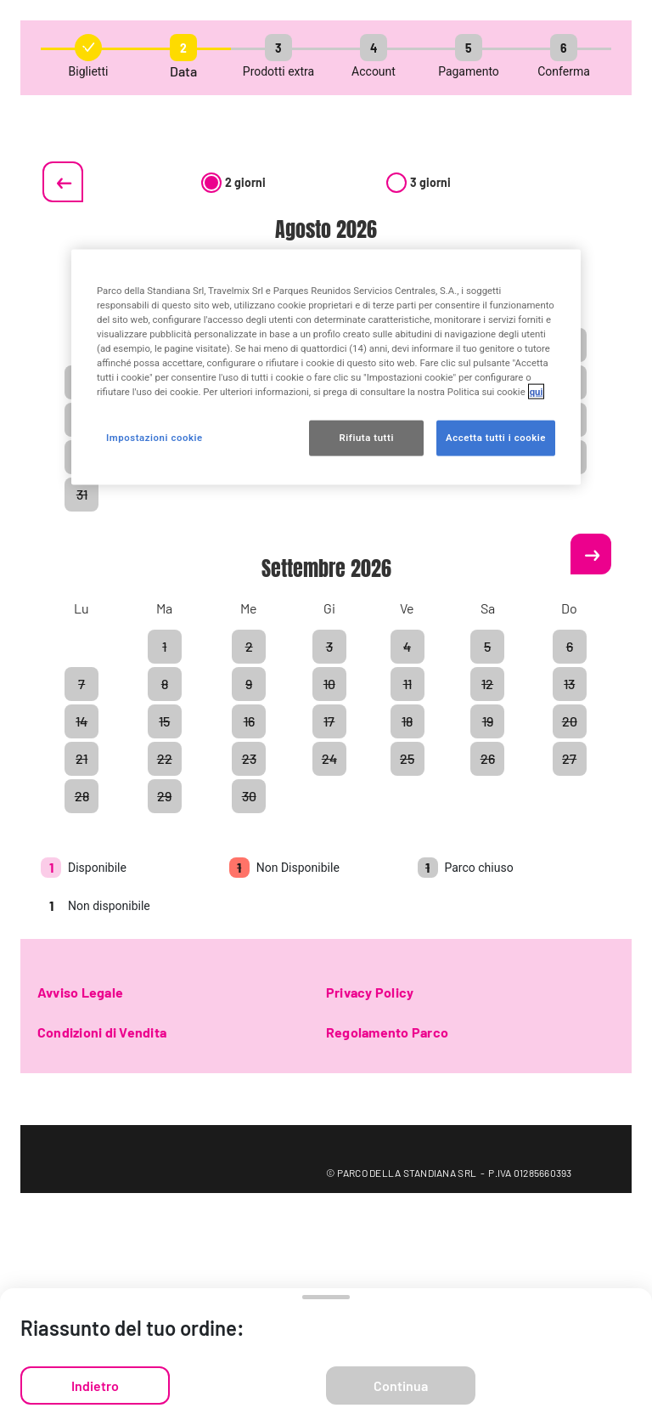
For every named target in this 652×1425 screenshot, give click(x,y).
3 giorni (418, 182)
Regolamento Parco (387, 1032)
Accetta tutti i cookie (496, 438)
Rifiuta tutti (366, 438)
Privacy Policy (369, 992)
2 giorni (233, 182)
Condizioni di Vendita (101, 1032)
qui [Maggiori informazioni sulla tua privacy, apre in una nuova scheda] (536, 392)
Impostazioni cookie (154, 438)
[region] (326, 366)
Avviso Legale (80, 992)
